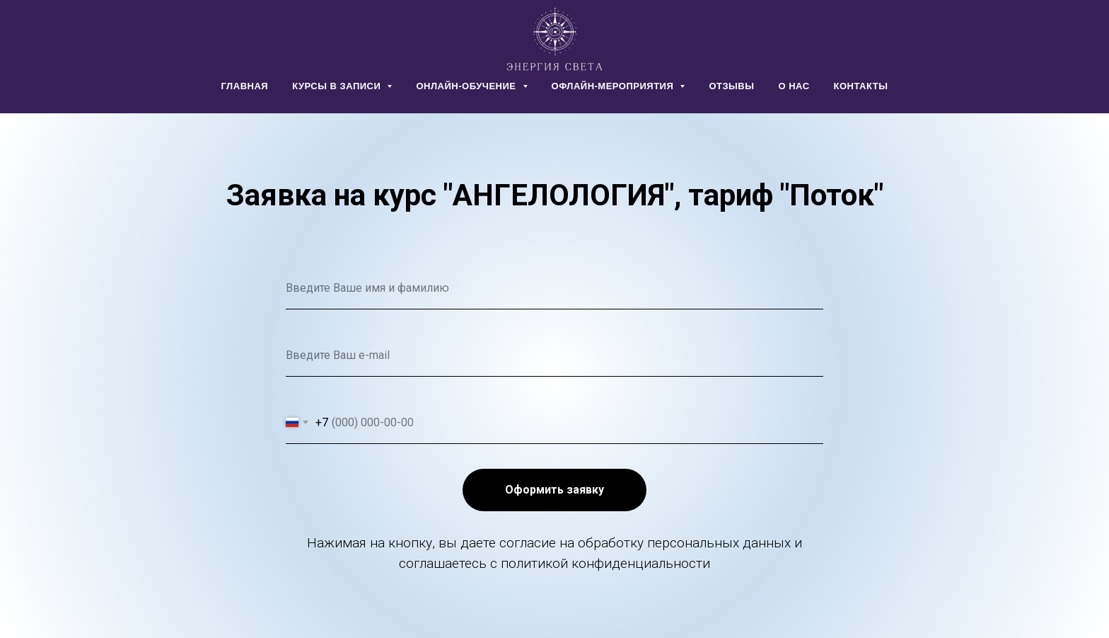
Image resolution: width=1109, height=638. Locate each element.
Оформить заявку (554, 489)
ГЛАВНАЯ (245, 86)
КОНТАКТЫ (861, 86)
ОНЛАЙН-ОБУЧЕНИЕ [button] (467, 86)
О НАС (793, 86)
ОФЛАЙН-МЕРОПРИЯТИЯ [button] (614, 86)
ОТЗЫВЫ (731, 86)
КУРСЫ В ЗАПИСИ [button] (337, 86)
